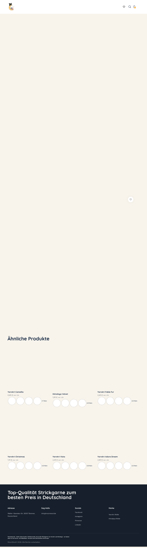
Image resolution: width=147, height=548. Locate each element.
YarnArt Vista (59, 458)
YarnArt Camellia (15, 392)
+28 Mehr (89, 467)
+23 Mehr (134, 467)
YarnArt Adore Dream (107, 458)
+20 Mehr (134, 401)
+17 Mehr (44, 401)
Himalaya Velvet (60, 394)
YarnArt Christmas (16, 458)
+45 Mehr (89, 404)
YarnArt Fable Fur (105, 392)
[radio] (12, 402)
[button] (132, 199)
